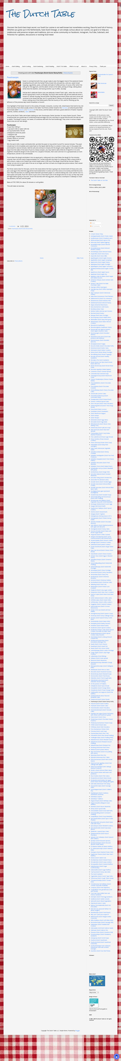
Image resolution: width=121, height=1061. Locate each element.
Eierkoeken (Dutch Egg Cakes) (99, 420)
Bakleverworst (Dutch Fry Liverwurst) (101, 298)
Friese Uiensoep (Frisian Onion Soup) (101, 442)
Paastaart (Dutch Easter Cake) (99, 705)
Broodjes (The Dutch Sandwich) (100, 360)
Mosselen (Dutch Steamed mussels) (101, 672)
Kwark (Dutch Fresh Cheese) (99, 644)
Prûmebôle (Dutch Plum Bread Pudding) (102, 735)
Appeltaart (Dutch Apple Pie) (99, 274)
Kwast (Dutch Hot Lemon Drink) (100, 648)
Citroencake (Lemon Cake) (98, 393)
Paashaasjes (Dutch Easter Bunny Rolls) (22, 228)
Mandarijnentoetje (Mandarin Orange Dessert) (101, 663)
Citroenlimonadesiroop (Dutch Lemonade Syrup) (99, 396)
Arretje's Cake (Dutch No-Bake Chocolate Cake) (99, 284)
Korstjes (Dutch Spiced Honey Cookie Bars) (101, 618)
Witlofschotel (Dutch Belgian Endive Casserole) (101, 917)
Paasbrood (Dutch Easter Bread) (100, 699)
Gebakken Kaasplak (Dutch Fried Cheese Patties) (102, 459)
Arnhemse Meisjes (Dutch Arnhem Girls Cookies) (102, 280)
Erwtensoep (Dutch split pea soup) (100, 427)
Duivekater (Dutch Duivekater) (99, 411)
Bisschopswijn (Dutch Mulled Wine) (101, 317)
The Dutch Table (41, 14)
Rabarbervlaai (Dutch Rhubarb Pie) (100, 745)
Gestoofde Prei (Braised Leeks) (100, 480)
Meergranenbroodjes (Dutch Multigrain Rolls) (102, 666)
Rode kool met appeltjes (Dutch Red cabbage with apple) (101, 763)
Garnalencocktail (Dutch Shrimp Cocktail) (100, 452)
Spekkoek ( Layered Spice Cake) (100, 831)
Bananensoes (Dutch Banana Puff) (101, 300)
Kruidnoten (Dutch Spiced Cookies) (101, 628)
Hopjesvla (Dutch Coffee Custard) (100, 534)
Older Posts (80, 258)
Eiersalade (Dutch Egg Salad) (99, 422)
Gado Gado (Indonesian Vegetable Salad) (100, 449)
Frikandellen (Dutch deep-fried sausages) (99, 445)
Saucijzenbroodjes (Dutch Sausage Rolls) (101, 786)
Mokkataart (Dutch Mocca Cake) (100, 669)
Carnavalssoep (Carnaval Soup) (100, 373)
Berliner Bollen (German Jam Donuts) (101, 311)
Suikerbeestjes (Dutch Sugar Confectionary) (99, 867)
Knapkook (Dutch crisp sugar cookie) (101, 590)
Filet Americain (102, 83)
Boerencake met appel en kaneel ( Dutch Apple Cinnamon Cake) (100, 330)
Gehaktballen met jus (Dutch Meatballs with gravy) (102, 469)
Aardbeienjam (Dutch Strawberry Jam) (101, 238)
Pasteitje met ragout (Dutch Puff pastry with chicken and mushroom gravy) (102, 714)
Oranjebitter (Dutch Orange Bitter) (100, 688)
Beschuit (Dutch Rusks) (97, 313)
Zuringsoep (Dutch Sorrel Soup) (100, 938)
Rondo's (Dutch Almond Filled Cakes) (101, 770)
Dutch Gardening (38, 66)
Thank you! (103, 66)
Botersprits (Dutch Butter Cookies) (101, 350)
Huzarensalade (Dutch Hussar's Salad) (102, 540)
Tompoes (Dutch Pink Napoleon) (100, 887)
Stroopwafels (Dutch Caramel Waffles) (102, 864)
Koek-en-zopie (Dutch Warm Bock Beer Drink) (102, 595)
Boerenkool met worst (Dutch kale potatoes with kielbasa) (101, 337)
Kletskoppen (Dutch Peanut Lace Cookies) (100, 587)
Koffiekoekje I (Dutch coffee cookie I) (101, 602)
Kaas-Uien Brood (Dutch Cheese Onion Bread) (102, 551)
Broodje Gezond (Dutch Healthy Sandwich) (100, 357)
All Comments (95, 226)
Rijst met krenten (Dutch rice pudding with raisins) (101, 752)
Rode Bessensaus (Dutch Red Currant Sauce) (101, 760)
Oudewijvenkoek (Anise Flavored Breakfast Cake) (100, 696)
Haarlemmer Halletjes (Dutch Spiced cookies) (101, 509)
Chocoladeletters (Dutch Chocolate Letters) (101, 383)
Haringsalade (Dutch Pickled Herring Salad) (101, 518)
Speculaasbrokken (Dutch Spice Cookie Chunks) (102, 819)
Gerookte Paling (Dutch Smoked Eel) (101, 477)
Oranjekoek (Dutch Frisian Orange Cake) (102, 690)
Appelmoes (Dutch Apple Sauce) (100, 272)
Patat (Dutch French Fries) (98, 717)
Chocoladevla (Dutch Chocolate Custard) (100, 387)
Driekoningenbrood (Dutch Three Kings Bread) (102, 406)
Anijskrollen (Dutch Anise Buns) (100, 254)
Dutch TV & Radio (62, 66)
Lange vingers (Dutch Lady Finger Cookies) (100, 653)
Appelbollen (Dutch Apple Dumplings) (101, 260)
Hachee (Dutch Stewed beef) (99, 512)
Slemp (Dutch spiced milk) (98, 808)
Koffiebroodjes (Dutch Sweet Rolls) (101, 600)
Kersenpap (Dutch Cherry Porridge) (101, 570)
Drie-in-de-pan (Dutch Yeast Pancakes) (102, 403)
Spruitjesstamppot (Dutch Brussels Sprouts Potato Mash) (101, 843)
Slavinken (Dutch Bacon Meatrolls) (100, 806)
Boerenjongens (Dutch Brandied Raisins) (100, 333)
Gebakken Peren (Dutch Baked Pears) (101, 466)
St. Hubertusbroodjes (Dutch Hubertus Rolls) (102, 849)
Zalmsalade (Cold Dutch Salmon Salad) (102, 928)
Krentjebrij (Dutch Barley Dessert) (100, 623)
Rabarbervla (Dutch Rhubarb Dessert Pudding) (101, 742)
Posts (92, 223)
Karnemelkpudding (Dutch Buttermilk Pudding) (101, 563)
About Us (84, 66)
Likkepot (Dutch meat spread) (99, 658)
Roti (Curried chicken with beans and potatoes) (101, 773)
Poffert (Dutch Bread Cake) (98, 725)
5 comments (12, 226)
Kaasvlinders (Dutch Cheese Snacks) (101, 554)
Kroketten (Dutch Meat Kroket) (100, 625)
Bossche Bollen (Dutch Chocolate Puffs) (102, 346)
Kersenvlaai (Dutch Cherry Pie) (99, 574)
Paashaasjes (13, 77)
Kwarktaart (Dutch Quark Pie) (99, 646)
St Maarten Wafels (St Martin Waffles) (101, 846)
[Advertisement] (60, 51)
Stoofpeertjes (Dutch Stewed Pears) (101, 860)
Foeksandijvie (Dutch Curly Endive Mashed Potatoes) (100, 434)
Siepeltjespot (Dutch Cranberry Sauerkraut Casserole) (99, 793)
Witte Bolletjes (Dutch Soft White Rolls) (102, 920)
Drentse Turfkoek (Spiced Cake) (100, 401)
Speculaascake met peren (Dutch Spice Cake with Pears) (102, 822)
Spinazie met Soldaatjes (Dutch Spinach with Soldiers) (102, 837)
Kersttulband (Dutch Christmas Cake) (101, 582)
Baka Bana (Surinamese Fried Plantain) (102, 296)
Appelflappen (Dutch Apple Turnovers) (102, 266)
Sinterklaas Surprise (96, 796)
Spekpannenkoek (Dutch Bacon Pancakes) (100, 834)
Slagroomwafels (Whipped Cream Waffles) (100, 803)
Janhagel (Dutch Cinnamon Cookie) (101, 542)
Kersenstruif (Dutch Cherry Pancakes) (101, 572)
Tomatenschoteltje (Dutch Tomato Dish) (101, 881)
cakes (27, 112)
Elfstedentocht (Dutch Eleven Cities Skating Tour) (101, 424)
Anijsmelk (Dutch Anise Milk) (99, 256)
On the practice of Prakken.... (99, 684)
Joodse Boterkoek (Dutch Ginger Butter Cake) (102, 547)
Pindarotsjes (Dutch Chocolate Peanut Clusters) (102, 720)
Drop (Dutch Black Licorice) (99, 409)
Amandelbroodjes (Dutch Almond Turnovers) (100, 245)
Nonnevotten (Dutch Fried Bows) (100, 676)
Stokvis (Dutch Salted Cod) (98, 858)
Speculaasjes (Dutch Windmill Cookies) (102, 826)
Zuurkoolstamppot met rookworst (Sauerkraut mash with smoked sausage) (100, 947)
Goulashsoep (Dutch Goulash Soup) (101, 495)
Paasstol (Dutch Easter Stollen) (100, 703)
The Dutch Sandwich (97, 874)
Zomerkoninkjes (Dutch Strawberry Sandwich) (101, 935)
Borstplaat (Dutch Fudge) (98, 344)
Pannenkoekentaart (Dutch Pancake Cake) (101, 710)
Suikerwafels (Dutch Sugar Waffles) (101, 870)
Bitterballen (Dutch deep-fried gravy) (101, 319)
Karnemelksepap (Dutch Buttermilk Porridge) (101, 567)
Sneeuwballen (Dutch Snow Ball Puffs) (102, 811)
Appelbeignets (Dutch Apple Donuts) (101, 258)
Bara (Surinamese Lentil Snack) (100, 307)
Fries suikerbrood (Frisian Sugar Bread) (102, 437)
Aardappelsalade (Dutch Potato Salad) (102, 236)
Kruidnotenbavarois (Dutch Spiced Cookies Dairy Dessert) (100, 634)
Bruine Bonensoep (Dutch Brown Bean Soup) (102, 366)
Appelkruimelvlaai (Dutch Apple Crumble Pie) (102, 269)
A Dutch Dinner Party (97, 234)
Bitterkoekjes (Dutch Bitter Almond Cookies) (101, 322)
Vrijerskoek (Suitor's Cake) (98, 903)
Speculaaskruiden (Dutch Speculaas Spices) (101, 828)
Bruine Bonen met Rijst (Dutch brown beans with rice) (101, 363)
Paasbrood (30, 110)
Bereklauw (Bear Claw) (97, 309)
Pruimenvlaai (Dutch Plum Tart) (100, 733)
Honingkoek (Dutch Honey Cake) (100, 529)
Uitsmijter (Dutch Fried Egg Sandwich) (101, 897)
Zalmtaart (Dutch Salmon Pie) (99, 930)
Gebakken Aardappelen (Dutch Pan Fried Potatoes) (102, 456)
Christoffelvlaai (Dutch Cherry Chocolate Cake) (102, 390)
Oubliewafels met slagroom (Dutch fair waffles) (102, 693)
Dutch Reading (50, 66)
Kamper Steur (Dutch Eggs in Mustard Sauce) (101, 556)
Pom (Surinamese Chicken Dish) (100, 729)
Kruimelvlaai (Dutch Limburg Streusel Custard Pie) (101, 637)
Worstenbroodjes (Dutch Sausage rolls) (102, 922)
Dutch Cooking (26, 66)
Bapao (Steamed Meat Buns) (99, 305)
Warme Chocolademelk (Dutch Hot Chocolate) (101, 906)
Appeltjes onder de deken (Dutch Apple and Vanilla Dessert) (102, 277)
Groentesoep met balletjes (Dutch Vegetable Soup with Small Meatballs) (101, 501)
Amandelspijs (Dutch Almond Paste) (101, 251)
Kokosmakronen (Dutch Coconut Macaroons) (100, 607)
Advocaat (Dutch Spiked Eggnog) (100, 242)
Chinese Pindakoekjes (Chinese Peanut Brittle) (102, 380)
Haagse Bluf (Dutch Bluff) (98, 506)
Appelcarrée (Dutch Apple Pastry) (100, 262)
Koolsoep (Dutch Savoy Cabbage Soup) (102, 615)
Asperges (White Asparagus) (99, 287)
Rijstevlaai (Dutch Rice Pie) (98, 755)
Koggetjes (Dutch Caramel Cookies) (101, 604)
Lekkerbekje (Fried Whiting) (98, 656)
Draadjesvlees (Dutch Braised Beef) (101, 399)
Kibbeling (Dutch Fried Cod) (98, 584)
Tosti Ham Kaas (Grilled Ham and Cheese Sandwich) (100, 894)
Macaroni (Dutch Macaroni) (99, 660)
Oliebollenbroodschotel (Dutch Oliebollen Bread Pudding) (99, 680)
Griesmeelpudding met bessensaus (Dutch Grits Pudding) (101, 497)
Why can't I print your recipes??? (100, 914)
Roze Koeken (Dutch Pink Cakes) (100, 776)
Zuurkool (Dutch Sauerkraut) (99, 940)
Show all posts (68, 73)
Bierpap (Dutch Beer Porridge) (99, 315)
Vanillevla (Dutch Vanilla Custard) (100, 899)
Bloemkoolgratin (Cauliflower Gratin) (101, 327)
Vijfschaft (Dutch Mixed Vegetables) (101, 901)
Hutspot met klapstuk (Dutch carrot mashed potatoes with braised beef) (101, 537)
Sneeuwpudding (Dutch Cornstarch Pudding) (101, 813)
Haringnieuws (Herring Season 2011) (101, 516)
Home (7, 66)
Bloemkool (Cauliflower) (98, 325)
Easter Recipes (95, 418)
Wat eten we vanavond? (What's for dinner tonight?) (101, 909)
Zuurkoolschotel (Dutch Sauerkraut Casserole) (101, 943)
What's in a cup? (74, 66)
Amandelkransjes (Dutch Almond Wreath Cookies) (100, 248)
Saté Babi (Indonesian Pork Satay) (100, 784)
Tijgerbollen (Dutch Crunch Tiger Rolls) (102, 876)
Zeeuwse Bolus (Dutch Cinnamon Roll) (102, 932)
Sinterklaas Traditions (97, 799)
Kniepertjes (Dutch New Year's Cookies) (102, 592)
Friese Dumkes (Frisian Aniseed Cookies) (100, 439)
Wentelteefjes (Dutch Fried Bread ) (101, 912)
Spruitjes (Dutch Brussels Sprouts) (100, 841)
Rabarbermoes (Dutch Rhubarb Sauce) (102, 739)
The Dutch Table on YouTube (99, 180)
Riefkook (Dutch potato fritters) (100, 749)
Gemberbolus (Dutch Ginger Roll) (100, 472)
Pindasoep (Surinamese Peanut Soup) (101, 723)
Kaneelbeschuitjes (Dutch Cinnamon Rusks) (101, 560)
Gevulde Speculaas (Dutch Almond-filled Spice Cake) (102, 488)
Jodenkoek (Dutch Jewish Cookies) (100, 544)
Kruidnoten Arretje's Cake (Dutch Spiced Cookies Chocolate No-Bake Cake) (102, 630)
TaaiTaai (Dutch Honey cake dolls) (100, 872)
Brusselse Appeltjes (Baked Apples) (101, 369)
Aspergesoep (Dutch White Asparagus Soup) (101, 290)
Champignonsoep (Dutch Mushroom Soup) (101, 376)
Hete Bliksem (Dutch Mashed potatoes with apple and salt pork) (102, 526)
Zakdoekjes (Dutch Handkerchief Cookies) (100, 925)
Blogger (77, 1030)
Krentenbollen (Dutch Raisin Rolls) (100, 621)
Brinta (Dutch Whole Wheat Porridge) (101, 352)
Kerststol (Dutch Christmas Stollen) (101, 580)
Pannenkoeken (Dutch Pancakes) (100, 708)
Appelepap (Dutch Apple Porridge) (100, 264)
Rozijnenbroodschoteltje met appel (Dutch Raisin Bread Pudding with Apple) (102, 780)
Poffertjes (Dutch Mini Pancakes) (100, 727)
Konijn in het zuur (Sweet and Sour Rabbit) (100, 610)
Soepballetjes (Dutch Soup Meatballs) (101, 816)
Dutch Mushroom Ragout (98, 413)
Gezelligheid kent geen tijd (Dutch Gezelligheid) (100, 491)
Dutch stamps (95, 415)
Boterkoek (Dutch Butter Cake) (100, 348)
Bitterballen (101, 92)
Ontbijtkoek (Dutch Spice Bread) (100, 686)
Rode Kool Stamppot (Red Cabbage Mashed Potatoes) (101, 767)
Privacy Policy (93, 66)
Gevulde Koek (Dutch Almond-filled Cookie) (101, 484)
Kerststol (64, 108)
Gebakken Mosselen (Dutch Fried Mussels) (100, 463)
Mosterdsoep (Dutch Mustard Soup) (101, 674)
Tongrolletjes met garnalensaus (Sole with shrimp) (101, 890)
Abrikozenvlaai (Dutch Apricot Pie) (100, 240)
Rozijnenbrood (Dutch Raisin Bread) (101, 778)
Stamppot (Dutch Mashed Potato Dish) (102, 852)
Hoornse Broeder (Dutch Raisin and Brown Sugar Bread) (101, 531)
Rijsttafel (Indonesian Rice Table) (100, 757)
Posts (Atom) (18, 261)
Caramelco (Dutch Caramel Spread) (101, 371)
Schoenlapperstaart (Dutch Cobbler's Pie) (101, 790)
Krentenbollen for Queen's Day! (105, 75)
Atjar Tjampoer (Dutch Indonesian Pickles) (100, 293)
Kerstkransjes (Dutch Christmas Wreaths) (100, 577)
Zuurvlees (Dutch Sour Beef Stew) (100, 951)
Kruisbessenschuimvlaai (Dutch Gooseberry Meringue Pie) (99, 641)
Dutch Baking (16, 66)
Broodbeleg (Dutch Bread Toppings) (101, 354)
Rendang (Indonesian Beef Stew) (100, 747)
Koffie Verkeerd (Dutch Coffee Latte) (101, 598)
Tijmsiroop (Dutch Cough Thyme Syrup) (102, 878)
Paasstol (21, 110)
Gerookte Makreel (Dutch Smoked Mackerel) (100, 474)
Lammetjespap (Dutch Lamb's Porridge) (102, 650)
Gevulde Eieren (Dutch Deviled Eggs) (101, 482)
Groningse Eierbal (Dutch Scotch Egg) (101, 504)
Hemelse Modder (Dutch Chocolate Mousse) (101, 522)
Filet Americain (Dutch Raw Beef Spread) (100, 430)
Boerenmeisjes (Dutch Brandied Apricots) (100, 341)
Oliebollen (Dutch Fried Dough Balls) (101, 678)
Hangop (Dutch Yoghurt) (98, 514)
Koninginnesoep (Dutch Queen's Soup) (102, 613)
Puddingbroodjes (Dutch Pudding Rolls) (102, 737)
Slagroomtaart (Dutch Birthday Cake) (101, 801)
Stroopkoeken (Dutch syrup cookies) (101, 862)
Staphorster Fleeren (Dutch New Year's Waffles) (102, 855)
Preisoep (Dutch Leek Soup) (99, 731)
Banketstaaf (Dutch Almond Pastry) (101, 303)
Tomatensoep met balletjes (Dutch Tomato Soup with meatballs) (101, 884)
